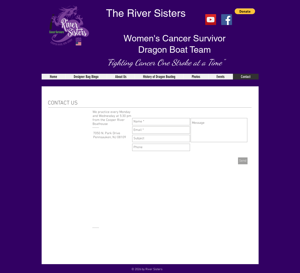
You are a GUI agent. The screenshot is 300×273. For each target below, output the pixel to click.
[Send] (243, 160)
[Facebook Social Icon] (226, 19)
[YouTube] (210, 19)
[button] (245, 11)
